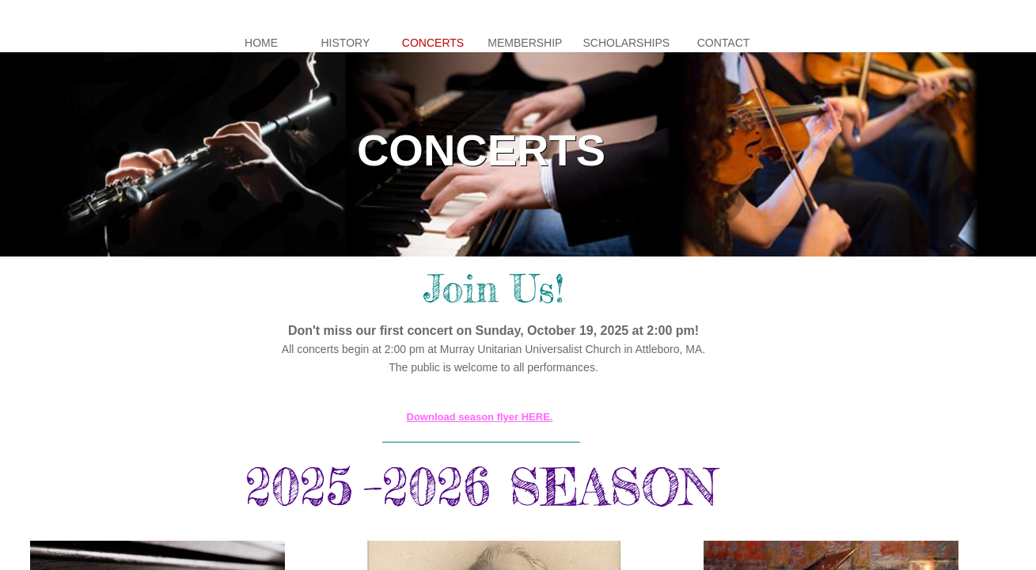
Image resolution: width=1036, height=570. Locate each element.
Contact (723, 42)
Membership (525, 42)
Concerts (433, 42)
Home (261, 42)
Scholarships (626, 42)
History (345, 42)
